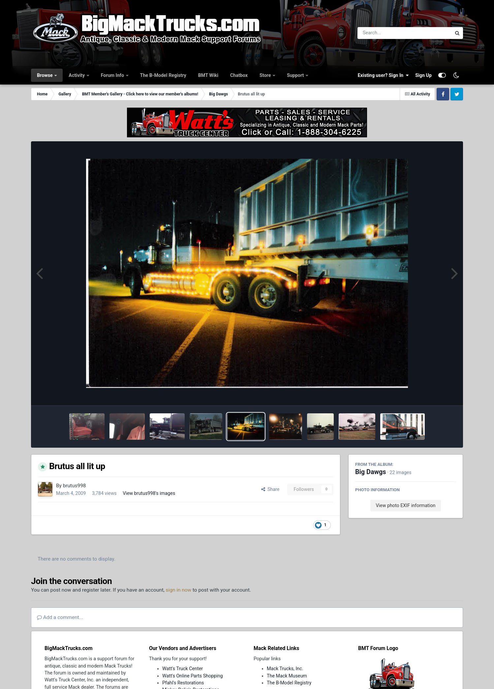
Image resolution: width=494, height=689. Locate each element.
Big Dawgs (370, 472)
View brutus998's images (149, 493)
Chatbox (239, 75)
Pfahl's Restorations (183, 682)
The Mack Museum (287, 675)
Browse (45, 75)
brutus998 (74, 486)
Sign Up (423, 75)
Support (296, 75)
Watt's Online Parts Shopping (192, 675)
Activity (77, 75)
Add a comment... (60, 617)
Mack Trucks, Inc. (285, 668)
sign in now (179, 590)
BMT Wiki (208, 75)
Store (266, 75)
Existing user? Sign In (383, 75)
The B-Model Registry (163, 75)
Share (270, 489)
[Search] (386, 33)
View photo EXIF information (405, 505)
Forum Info (113, 75)
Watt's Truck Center (182, 668)
